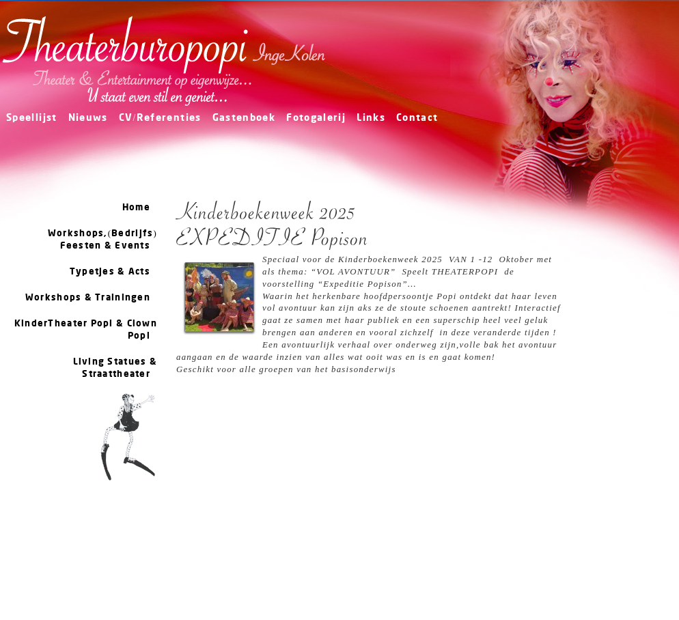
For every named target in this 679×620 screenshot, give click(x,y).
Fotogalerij (316, 118)
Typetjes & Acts (110, 272)
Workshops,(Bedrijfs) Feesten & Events (102, 239)
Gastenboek (244, 118)
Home (136, 207)
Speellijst (31, 118)
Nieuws (88, 118)
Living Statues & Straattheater (115, 368)
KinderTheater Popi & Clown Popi (85, 330)
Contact (417, 118)
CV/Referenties (160, 118)
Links (371, 118)
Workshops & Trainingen (87, 298)
